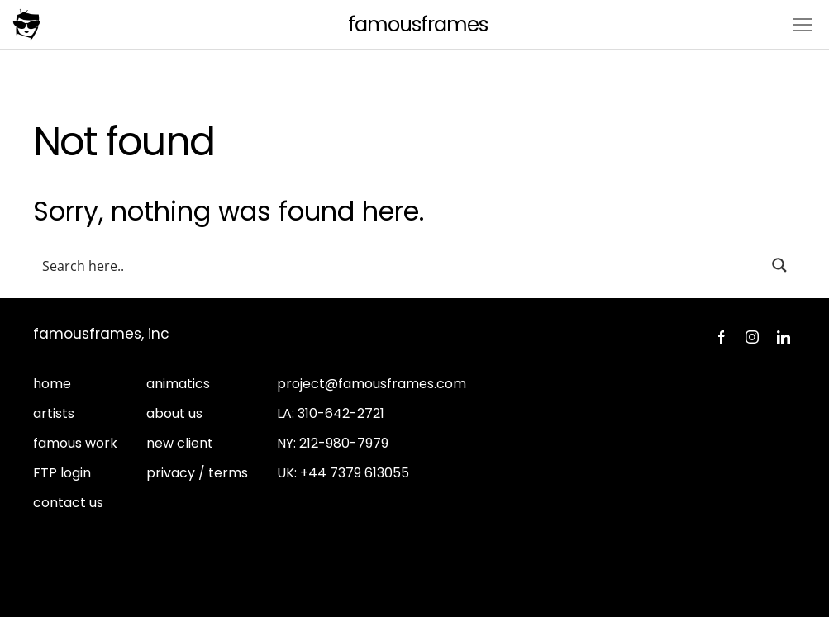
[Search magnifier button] (779, 265)
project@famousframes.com (371, 383)
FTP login (62, 472)
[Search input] (398, 265)
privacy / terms (197, 472)
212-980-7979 (343, 443)
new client (179, 443)
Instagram (752, 337)
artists (53, 413)
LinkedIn (783, 337)
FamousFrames (418, 24)
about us (174, 413)
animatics (178, 383)
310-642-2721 (341, 413)
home (52, 383)
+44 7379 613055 (354, 472)
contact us (68, 502)
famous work (75, 443)
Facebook (720, 337)
